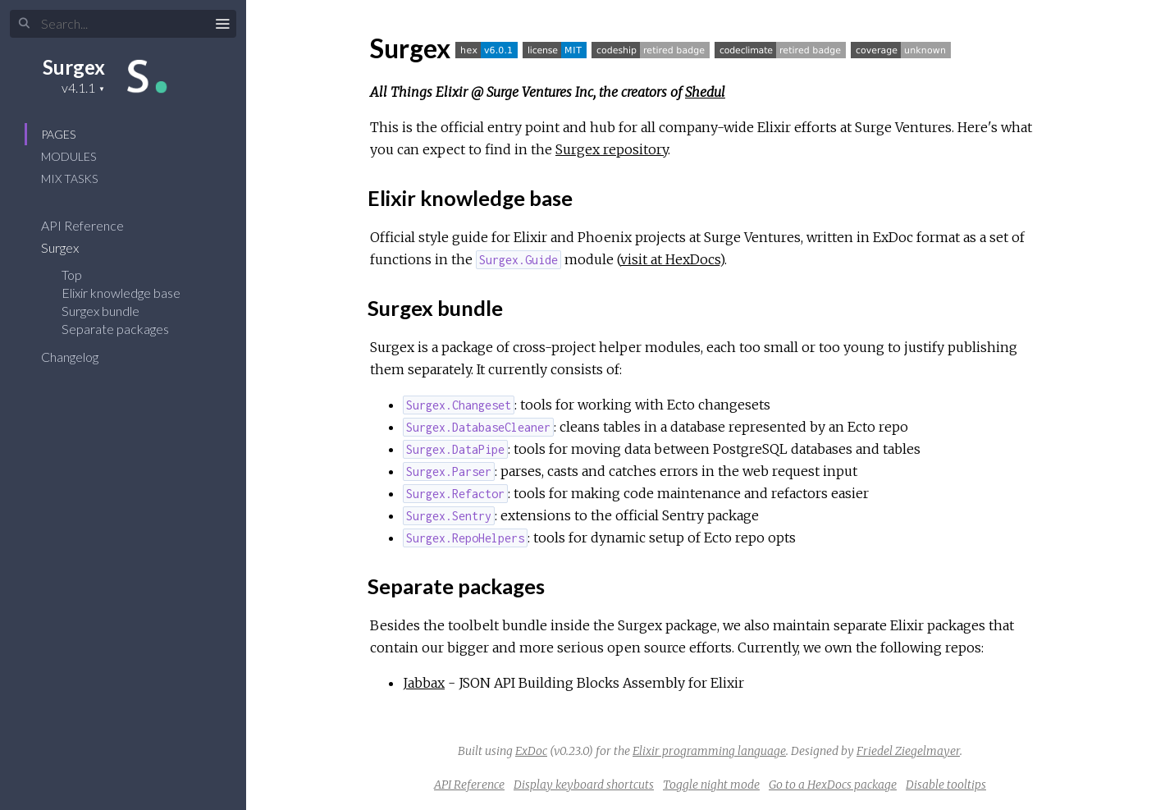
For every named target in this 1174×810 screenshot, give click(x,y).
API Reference (93, 225)
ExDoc (531, 751)
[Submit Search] (24, 24)
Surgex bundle (100, 310)
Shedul (705, 92)
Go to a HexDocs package (833, 784)
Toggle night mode (711, 784)
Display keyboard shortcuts (584, 784)
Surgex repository (611, 149)
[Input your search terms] (123, 24)
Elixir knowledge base (121, 292)
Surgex (74, 67)
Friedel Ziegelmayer (908, 751)
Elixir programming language (709, 751)
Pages (58, 134)
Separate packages (115, 328)
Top (72, 274)
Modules (68, 156)
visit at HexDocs (669, 259)
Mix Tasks (69, 178)
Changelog (80, 356)
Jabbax (424, 683)
